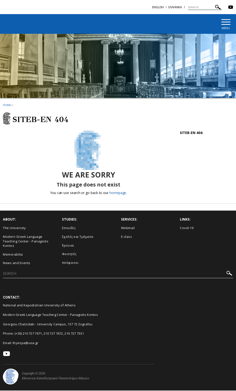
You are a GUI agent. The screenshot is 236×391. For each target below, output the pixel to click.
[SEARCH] (205, 7)
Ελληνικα (175, 7)
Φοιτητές (69, 254)
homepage (117, 193)
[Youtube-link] (230, 8)
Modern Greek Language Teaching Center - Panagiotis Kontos (25, 241)
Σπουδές (69, 228)
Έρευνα (68, 245)
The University (14, 228)
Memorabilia (13, 254)
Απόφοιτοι (70, 263)
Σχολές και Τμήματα (77, 237)
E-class (126, 237)
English (158, 7)
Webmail (128, 228)
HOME (7, 105)
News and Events (16, 263)
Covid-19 (186, 228)
